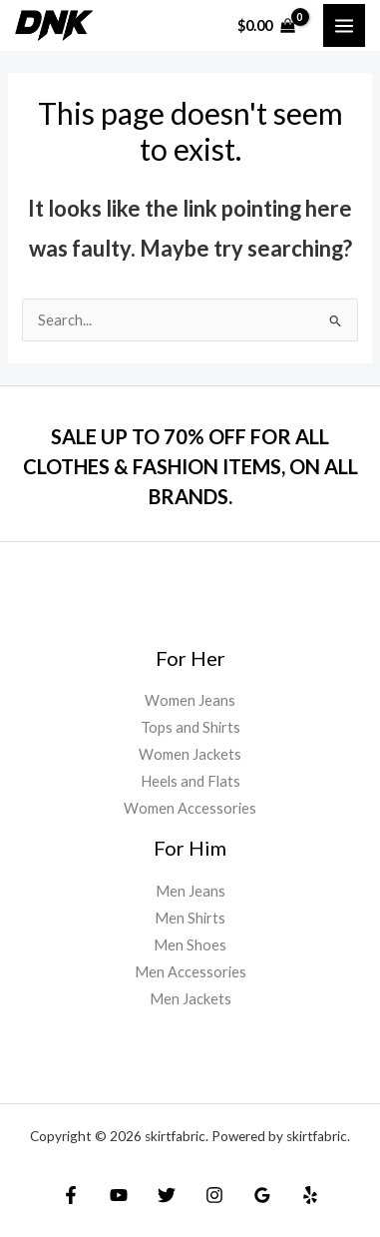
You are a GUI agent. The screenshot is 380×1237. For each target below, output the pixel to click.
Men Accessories (190, 971)
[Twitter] (167, 1195)
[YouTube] (119, 1195)
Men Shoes (190, 944)
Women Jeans (190, 700)
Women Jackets (190, 754)
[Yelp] (310, 1195)
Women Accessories (190, 808)
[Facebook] (71, 1195)
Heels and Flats (190, 781)
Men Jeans (190, 891)
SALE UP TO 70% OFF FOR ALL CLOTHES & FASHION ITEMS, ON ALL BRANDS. (190, 466)
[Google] (262, 1195)
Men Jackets (190, 998)
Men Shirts (190, 918)
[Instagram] (214, 1195)
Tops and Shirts (190, 727)
